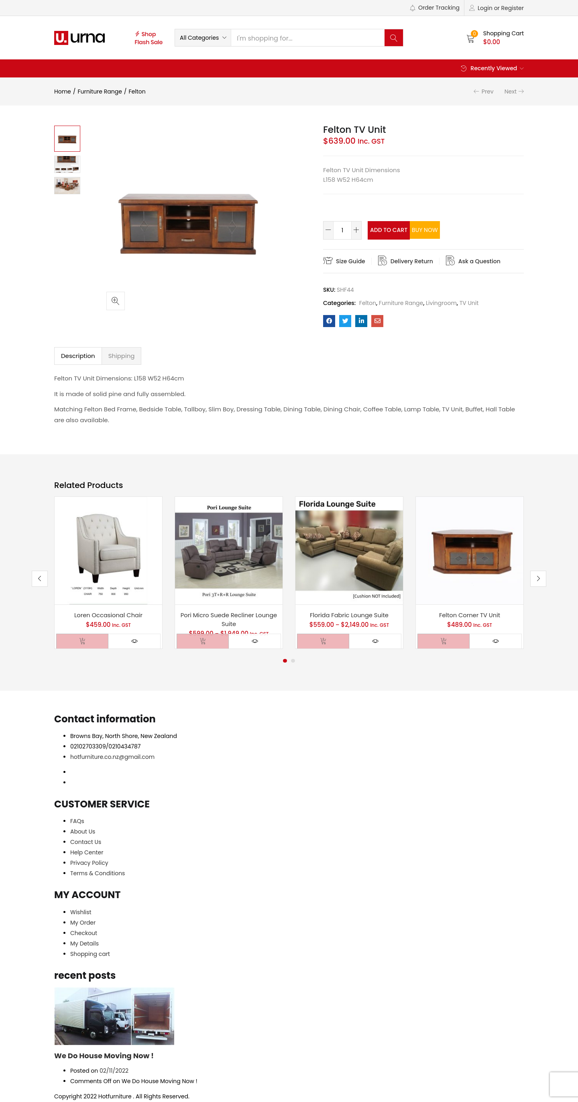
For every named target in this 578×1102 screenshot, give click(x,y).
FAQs (77, 821)
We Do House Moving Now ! (104, 1056)
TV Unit (469, 303)
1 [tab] (285, 661)
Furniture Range (99, 91)
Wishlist (81, 913)
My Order (83, 923)
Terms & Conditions (97, 874)
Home (62, 91)
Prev (488, 91)
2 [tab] (293, 661)
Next (511, 91)
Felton (137, 91)
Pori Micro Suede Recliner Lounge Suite (228, 619)
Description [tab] (78, 356)
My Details (84, 944)
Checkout (83, 933)
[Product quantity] (342, 230)
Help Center (86, 853)
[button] (203, 37)
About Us (82, 832)
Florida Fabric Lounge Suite (349, 615)
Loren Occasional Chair (108, 615)
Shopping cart (90, 954)
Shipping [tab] (121, 356)
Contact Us (85, 842)
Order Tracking (434, 8)
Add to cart (398, 230)
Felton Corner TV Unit (469, 615)
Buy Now (460, 230)
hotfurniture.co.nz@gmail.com (112, 757)
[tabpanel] (108, 572)
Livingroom (441, 303)
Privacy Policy (89, 863)
